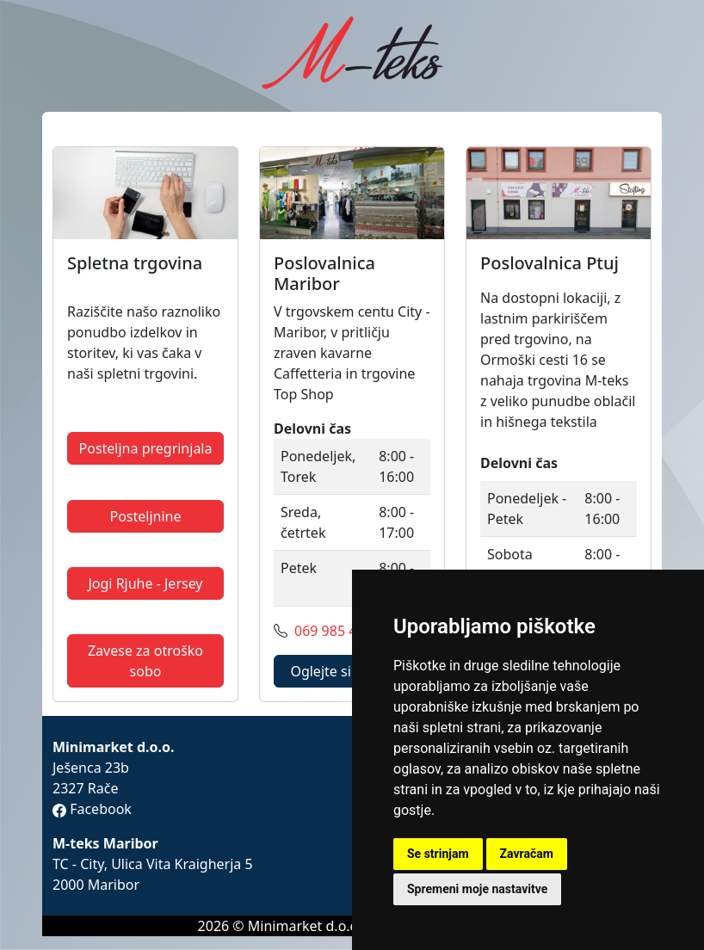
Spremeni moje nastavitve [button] (477, 889)
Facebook (92, 808)
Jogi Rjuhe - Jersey (145, 583)
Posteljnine (145, 516)
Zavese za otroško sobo (145, 661)
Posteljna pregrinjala (146, 448)
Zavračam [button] (526, 854)
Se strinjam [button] (438, 854)
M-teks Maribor (105, 843)
